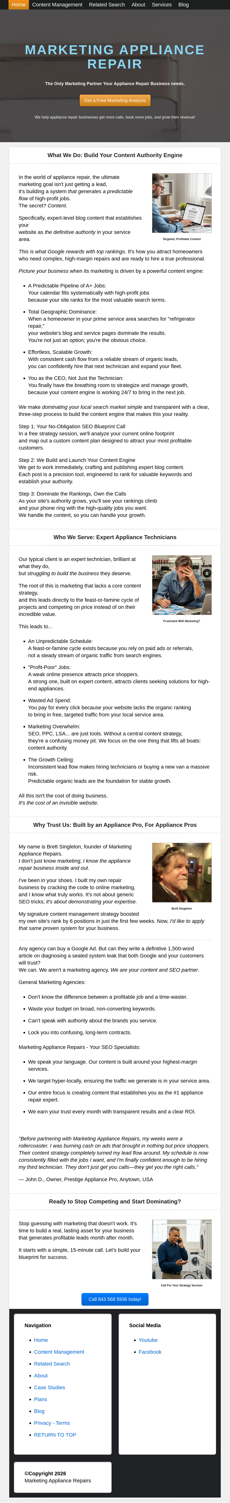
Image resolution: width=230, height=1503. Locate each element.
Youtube (148, 1340)
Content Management (59, 1352)
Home (41, 1340)
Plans (40, 1399)
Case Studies (49, 1387)
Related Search (52, 1364)
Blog (39, 1411)
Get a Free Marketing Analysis (115, 100)
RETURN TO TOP (55, 1435)
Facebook (150, 1352)
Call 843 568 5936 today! (115, 1299)
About (41, 1376)
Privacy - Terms (52, 1423)
